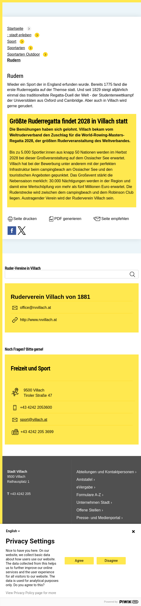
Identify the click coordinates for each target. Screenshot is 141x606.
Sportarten (16, 48)
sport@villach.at (33, 420)
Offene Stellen (89, 510)
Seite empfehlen (111, 219)
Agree (79, 561)
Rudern (14, 60)
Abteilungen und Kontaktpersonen (105, 472)
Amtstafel (85, 479)
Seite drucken (22, 219)
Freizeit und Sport (30, 368)
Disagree (111, 561)
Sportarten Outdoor (23, 54)
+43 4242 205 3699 (37, 432)
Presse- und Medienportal (98, 518)
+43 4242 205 (20, 494)
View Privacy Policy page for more (31, 593)
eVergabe (85, 487)
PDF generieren (64, 219)
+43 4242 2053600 (36, 407)
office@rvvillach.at (35, 308)
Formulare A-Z (89, 495)
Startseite (15, 29)
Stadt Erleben (20, 35)
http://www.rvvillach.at (38, 320)
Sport (11, 41)
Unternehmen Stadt (93, 502)
